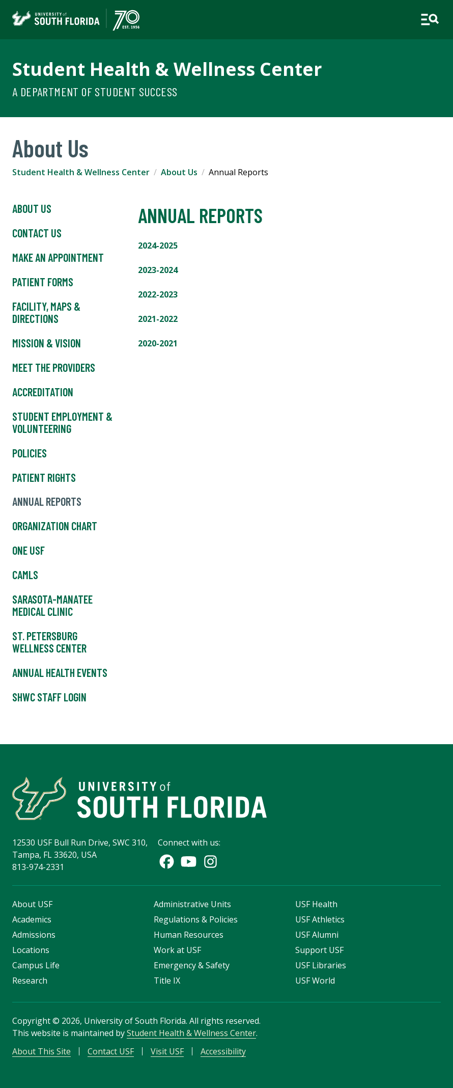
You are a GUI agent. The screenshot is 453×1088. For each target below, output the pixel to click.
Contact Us (37, 233)
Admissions (33, 934)
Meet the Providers (53, 368)
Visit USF (167, 1051)
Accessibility (223, 1051)
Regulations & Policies (196, 919)
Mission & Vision (46, 343)
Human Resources (188, 934)
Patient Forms (42, 282)
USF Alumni (316, 934)
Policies (29, 453)
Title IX (167, 980)
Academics (31, 919)
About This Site (41, 1051)
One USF (28, 551)
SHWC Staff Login (49, 697)
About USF (32, 904)
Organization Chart (54, 526)
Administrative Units (192, 904)
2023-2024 (158, 270)
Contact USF (111, 1051)
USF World (315, 980)
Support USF (319, 950)
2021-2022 (158, 318)
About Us (179, 172)
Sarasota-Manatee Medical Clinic (52, 605)
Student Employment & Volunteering (62, 423)
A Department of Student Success (94, 91)
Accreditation (42, 392)
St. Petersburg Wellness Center (49, 642)
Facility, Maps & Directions (46, 313)
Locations (30, 950)
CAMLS (25, 575)
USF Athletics (320, 919)
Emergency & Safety (192, 965)
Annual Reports (46, 502)
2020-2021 (158, 343)
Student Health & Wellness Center (167, 69)
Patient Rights (44, 478)
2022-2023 (158, 294)
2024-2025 (158, 245)
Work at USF (177, 950)
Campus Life (36, 965)
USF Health (316, 904)
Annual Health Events (59, 673)
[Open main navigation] (429, 19)
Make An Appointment (58, 258)
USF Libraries (320, 965)
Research (29, 980)
